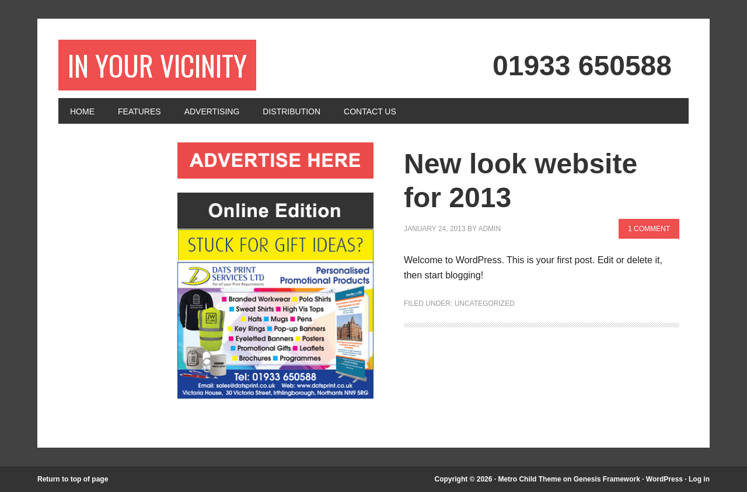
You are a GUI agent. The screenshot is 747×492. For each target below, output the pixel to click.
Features (139, 111)
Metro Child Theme (529, 479)
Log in (699, 479)
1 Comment (649, 229)
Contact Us (370, 111)
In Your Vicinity (157, 65)
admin (489, 229)
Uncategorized (485, 303)
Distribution (291, 111)
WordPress (664, 479)
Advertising (212, 111)
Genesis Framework (607, 479)
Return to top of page (72, 479)
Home (82, 111)
